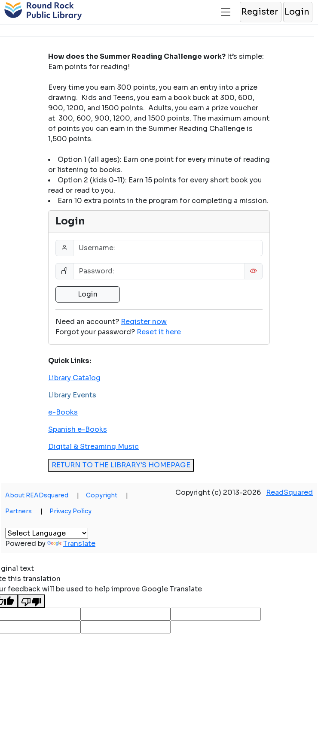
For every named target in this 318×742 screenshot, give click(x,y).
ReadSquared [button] (289, 492)
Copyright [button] (107, 495)
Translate (71, 543)
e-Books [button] (63, 412)
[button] (260, 12)
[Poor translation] (31, 601)
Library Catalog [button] (74, 377)
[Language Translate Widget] (46, 533)
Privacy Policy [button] (70, 511)
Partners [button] (24, 511)
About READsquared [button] (42, 495)
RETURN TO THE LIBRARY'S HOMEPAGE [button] (121, 464)
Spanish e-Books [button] (77, 429)
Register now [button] (144, 321)
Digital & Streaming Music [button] (93, 446)
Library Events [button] (73, 395)
